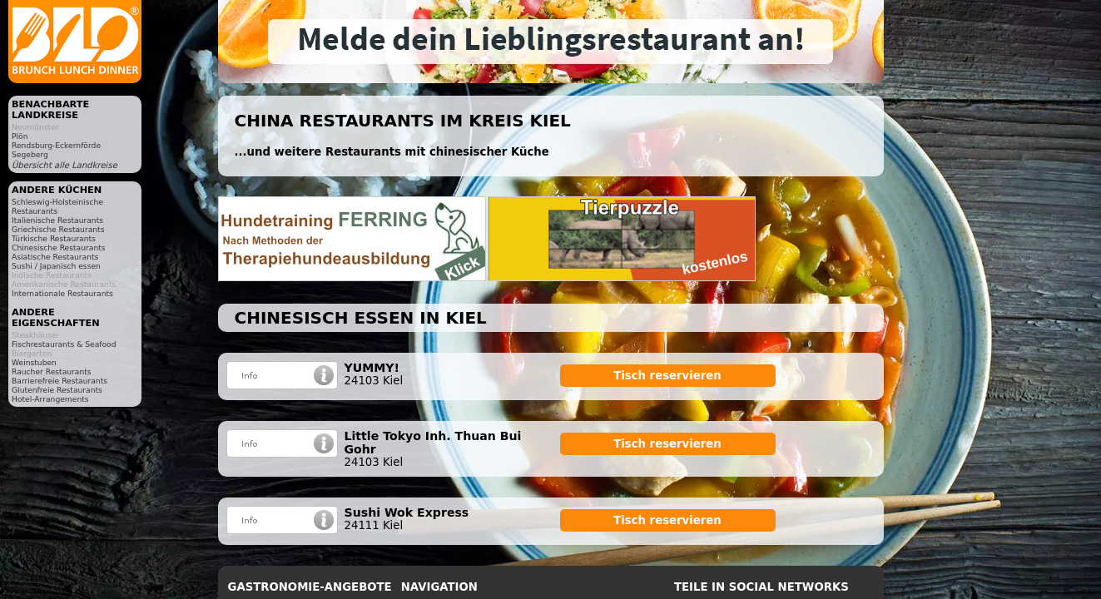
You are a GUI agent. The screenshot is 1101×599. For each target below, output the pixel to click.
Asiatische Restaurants (55, 256)
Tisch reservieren (667, 375)
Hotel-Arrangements (50, 398)
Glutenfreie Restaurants (57, 389)
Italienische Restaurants (57, 220)
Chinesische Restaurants (59, 247)
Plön (19, 136)
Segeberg (30, 154)
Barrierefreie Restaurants (59, 380)
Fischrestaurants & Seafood (64, 344)
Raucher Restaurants (52, 371)
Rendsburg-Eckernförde (56, 145)
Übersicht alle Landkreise (64, 165)
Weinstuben (34, 362)
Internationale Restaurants (62, 293)
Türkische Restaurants (54, 238)
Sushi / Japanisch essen (56, 265)
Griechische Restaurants (58, 229)
